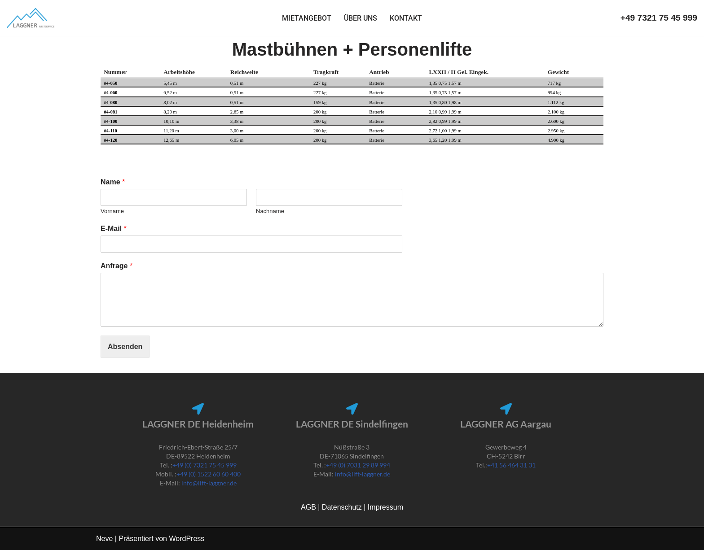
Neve (104, 538)
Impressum (385, 507)
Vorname (112, 211)
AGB (309, 507)
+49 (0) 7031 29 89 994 (358, 465)
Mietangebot (306, 18)
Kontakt (406, 18)
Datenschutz (343, 507)
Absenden (125, 346)
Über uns (360, 18)
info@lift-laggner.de (209, 483)
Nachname (270, 211)
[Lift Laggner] (31, 18)
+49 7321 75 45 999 (658, 17)
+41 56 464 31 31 (511, 465)
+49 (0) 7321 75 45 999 (204, 465)
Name (113, 182)
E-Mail (114, 228)
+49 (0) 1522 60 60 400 (208, 474)
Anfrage (116, 266)
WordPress (186, 538)
